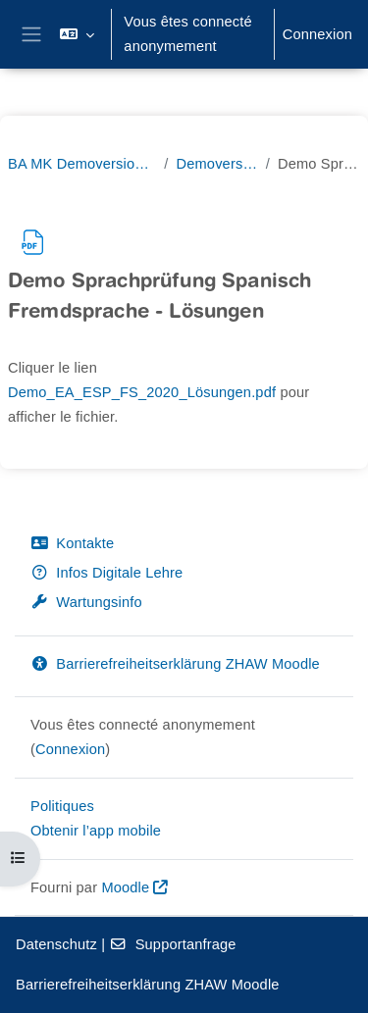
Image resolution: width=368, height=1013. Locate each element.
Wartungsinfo (86, 602)
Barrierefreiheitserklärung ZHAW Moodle (175, 664)
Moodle (125, 887)
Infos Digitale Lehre (106, 573)
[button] (77, 34)
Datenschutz (56, 944)
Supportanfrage (172, 944)
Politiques (62, 806)
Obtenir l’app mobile (95, 830)
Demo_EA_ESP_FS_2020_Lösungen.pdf (142, 392)
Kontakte (72, 543)
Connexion (317, 34)
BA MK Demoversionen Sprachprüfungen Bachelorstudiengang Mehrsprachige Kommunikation (82, 164)
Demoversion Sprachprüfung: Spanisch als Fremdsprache (217, 164)
